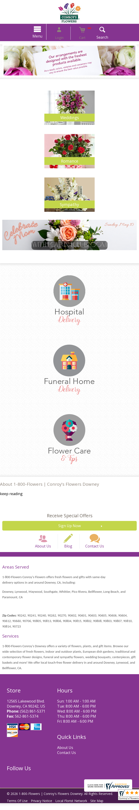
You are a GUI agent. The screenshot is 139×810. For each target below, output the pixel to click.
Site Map (104, 807)
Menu (45, 36)
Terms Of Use (18, 807)
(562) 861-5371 (32, 718)
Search (95, 37)
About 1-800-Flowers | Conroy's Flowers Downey (49, 484)
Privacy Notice (45, 807)
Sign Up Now (69, 525)
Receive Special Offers (69, 515)
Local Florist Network (77, 807)
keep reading (11, 493)
